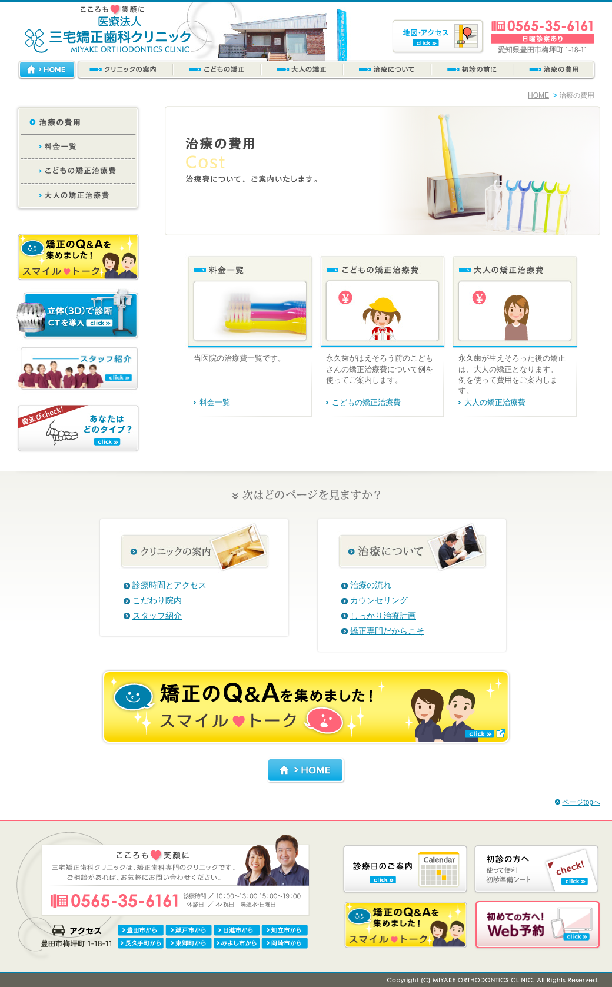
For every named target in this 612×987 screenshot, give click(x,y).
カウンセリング (379, 600)
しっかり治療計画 (383, 615)
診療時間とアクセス (169, 585)
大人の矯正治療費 (494, 402)
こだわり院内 (157, 600)
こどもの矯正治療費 (366, 402)
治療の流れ (370, 585)
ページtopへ (581, 802)
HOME (538, 95)
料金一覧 (214, 402)
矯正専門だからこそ (387, 631)
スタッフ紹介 (157, 615)
